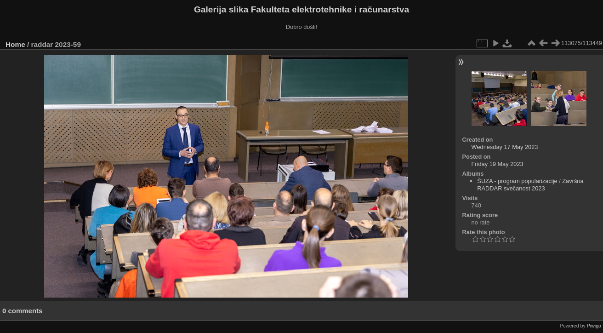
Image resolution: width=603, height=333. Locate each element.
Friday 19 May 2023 (497, 164)
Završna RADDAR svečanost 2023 (530, 185)
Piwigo (594, 325)
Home (15, 44)
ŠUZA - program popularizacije (517, 181)
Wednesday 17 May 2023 (505, 147)
